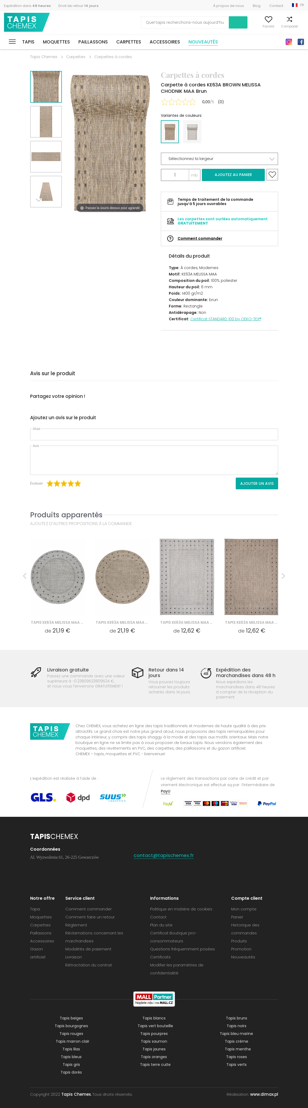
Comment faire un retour (90, 917)
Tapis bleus (71, 1056)
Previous (52, 214)
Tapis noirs (236, 1026)
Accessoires (165, 42)
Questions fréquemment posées (182, 949)
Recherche (206, 22)
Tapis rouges (71, 1033)
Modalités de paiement (88, 949)
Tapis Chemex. (76, 1094)
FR (302, 4)
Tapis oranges (154, 1056)
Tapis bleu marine (236, 1033)
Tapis (28, 42)
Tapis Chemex (27, 22)
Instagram (289, 42)
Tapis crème (236, 1041)
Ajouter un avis (257, 483)
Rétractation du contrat (88, 965)
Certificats (160, 957)
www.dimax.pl (264, 1094)
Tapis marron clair (72, 1041)
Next (40, 214)
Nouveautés (203, 42)
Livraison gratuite (68, 669)
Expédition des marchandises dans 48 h (245, 672)
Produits (239, 941)
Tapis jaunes (154, 1049)
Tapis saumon (154, 1041)
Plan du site (161, 925)
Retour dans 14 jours (166, 672)
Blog (257, 5)
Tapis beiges (71, 1018)
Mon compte (235, 26)
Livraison (73, 957)
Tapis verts (236, 1064)
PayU (165, 791)
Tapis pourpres (154, 1033)
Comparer (279, 26)
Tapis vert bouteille (155, 1026)
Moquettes (56, 42)
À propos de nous (228, 5)
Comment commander (200, 238)
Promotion (241, 949)
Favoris (258, 26)
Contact (276, 5)
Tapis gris (71, 1064)
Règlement (76, 925)
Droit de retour (78, 5)
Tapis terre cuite (155, 1064)
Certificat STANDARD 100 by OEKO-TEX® (225, 319)
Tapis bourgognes (71, 1026)
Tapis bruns (236, 1018)
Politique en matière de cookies (181, 909)
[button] (219, 159)
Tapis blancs (154, 1018)
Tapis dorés (71, 1072)
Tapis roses (236, 1056)
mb (194, 175)
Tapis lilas (71, 1049)
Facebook (301, 42)
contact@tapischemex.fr (164, 855)
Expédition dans (27, 5)
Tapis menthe (238, 1049)
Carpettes (128, 42)
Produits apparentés (66, 515)
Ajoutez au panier (233, 174)
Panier (299, 26)
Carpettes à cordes (113, 57)
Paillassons (93, 42)
